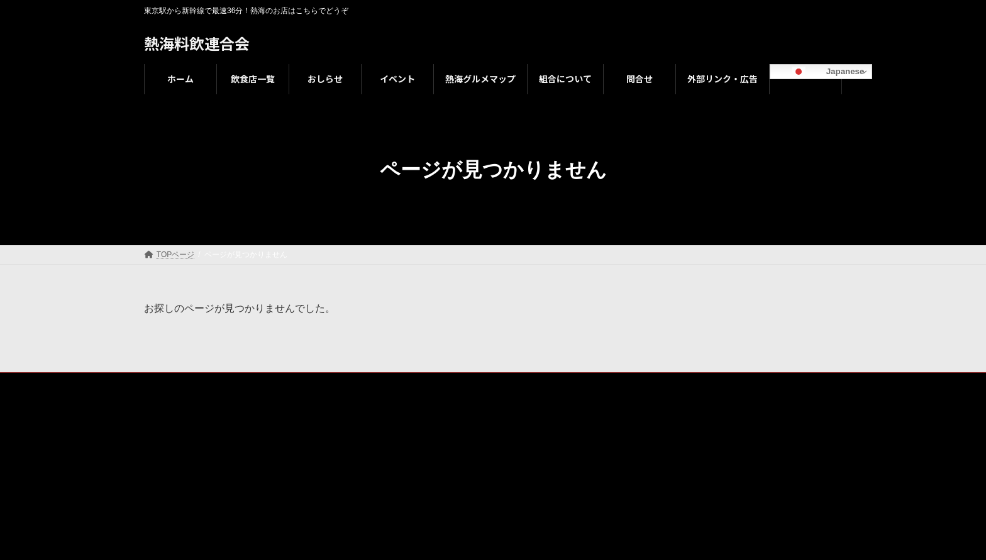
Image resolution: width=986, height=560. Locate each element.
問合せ (546, 384)
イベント (338, 384)
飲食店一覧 (222, 384)
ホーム (167, 384)
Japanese (818, 72)
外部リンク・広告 (612, 384)
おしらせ (282, 384)
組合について (486, 384)
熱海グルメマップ (408, 384)
